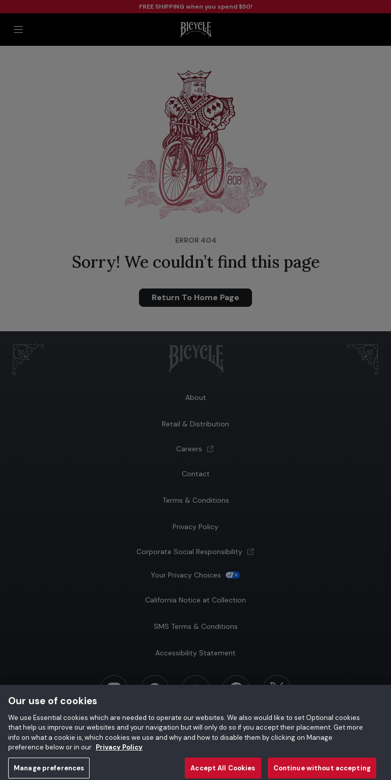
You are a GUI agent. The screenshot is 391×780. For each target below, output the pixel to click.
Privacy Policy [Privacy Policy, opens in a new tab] (119, 751)
